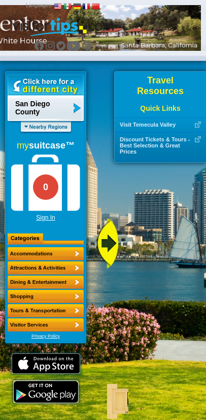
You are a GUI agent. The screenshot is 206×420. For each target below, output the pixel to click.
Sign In (45, 217)
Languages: (39, 5)
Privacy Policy (45, 336)
